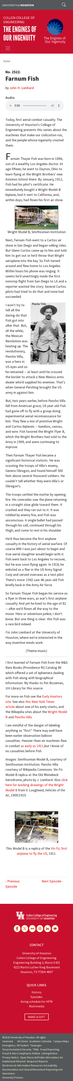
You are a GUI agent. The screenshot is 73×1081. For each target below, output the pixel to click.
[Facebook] (17, 928)
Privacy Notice (10, 1057)
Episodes (36, 997)
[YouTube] (55, 928)
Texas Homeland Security (17, 1049)
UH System (23, 1045)
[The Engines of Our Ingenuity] (56, 29)
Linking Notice (49, 1053)
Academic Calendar (40, 1041)
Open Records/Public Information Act (41, 1057)
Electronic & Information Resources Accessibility (29, 1065)
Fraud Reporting (49, 1049)
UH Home (22, 1041)
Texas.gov (35, 1045)
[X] (24, 928)
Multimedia (36, 1006)
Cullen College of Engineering (19, 20)
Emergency (8, 1045)
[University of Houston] (18, 5)
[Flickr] (32, 928)
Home (6, 61)
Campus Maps (61, 1041)
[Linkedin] (47, 928)
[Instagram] (40, 928)
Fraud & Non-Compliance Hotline (21, 1053)
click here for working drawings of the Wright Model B (36, 785)
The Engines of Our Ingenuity (19, 34)
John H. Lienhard (22, 88)
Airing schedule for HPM (37, 1001)
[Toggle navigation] (7, 48)
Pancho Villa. (24, 717)
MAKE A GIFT (36, 1017)
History (36, 992)
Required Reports (37, 1061)
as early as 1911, (32, 746)
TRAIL (36, 1049)
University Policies (12, 1077)
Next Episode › (52, 881)
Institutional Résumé (14, 1061)
